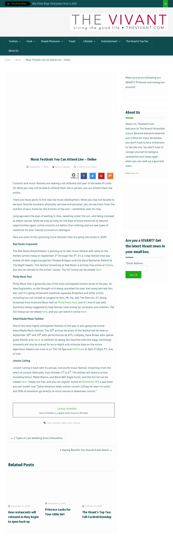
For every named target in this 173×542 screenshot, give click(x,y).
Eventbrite (88, 381)
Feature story (84, 166)
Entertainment (109, 41)
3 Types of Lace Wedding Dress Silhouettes (38, 438)
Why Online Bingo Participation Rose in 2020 (54, 3)
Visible (109, 265)
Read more (130, 173)
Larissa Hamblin (62, 166)
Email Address (135, 263)
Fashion (13, 41)
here (98, 269)
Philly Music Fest (67, 302)
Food (29, 41)
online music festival (70, 422)
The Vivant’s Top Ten (137, 41)
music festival (53, 422)
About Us (13, 50)
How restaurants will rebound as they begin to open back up (23, 516)
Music (94, 166)
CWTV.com (78, 349)
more (37, 339)
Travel (72, 41)
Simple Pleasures (50, 41)
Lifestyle (87, 41)
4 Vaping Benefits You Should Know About (84, 450)
